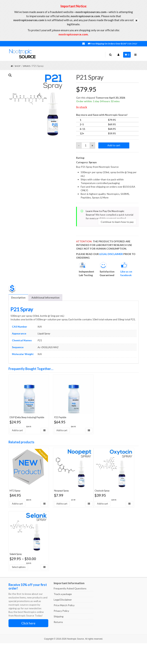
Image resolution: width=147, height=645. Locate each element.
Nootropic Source (75, 640)
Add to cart (113, 145)
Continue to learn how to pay (117, 221)
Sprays (26, 66)
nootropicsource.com (73, 34)
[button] (10, 75)
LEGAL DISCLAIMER (111, 254)
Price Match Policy (64, 607)
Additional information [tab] (45, 297)
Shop (17, 66)
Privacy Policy (61, 612)
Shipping (58, 618)
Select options (20, 568)
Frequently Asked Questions (70, 590)
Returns (58, 623)
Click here (28, 625)
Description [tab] (18, 297)
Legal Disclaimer (63, 601)
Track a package (63, 595)
